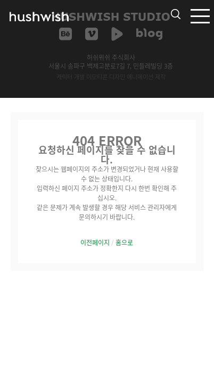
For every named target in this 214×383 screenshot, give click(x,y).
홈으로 (124, 242)
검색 (175, 14)
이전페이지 (95, 242)
